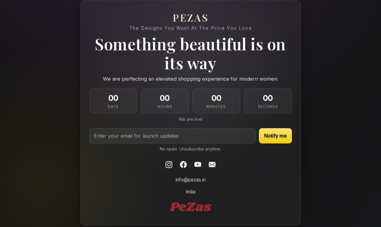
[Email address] (172, 135)
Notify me (275, 136)
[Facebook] (183, 165)
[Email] (212, 165)
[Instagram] (169, 165)
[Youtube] (197, 165)
